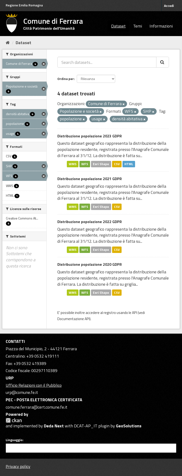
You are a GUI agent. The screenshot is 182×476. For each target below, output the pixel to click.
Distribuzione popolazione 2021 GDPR (89, 179)
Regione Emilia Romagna (24, 5)
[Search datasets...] (106, 62)
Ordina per (65, 78)
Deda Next (54, 426)
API (134, 312)
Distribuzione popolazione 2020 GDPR (89, 264)
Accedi (169, 5)
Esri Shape (101, 164)
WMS (73, 164)
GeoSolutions (128, 426)
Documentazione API (73, 319)
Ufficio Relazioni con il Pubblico (34, 385)
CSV (117, 164)
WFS (84, 164)
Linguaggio (14, 440)
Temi (137, 26)
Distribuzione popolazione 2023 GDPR (89, 136)
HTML (128, 164)
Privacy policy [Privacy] (18, 466)
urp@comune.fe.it (22, 392)
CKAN (14, 420)
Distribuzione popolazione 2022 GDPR (89, 221)
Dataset (118, 26)
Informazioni (161, 26)
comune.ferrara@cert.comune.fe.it (36, 407)
